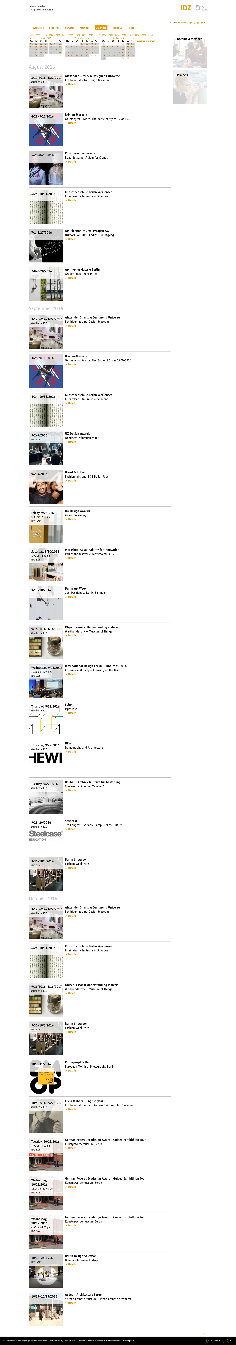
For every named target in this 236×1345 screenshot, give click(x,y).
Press (131, 27)
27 (55, 52)
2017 (97, 35)
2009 (144, 35)
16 (36, 50)
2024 (51, 35)
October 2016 (118, 38)
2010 (137, 35)
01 (31, 44)
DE (171, 23)
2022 (64, 35)
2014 (117, 35)
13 (55, 47)
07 (60, 44)
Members (85, 27)
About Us (117, 27)
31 (41, 55)
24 (41, 52)
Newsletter (182, 23)
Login (190, 23)
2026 (38, 35)
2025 (44, 35)
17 (41, 50)
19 (51, 50)
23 (36, 52)
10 (41, 47)
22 (31, 52)
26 (51, 52)
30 (36, 55)
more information (215, 1341)
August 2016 (45, 38)
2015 (111, 35)
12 (51, 47)
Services (69, 27)
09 (36, 47)
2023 (58, 35)
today (31, 35)
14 (60, 47)
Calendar (101, 27)
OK (230, 1341)
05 (51, 44)
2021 (71, 35)
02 (36, 44)
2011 (131, 35)
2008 (150, 35)
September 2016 (82, 38)
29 (31, 55)
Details (72, 84)
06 (55, 44)
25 (46, 52)
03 (41, 44)
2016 (104, 35)
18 (46, 50)
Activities (38, 27)
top (205, 1333)
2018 (91, 35)
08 (31, 47)
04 (46, 44)
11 (46, 47)
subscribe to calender (146, 41)
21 (60, 50)
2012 (124, 35)
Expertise (54, 27)
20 (55, 50)
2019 (84, 35)
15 (31, 50)
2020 (78, 35)
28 (60, 52)
